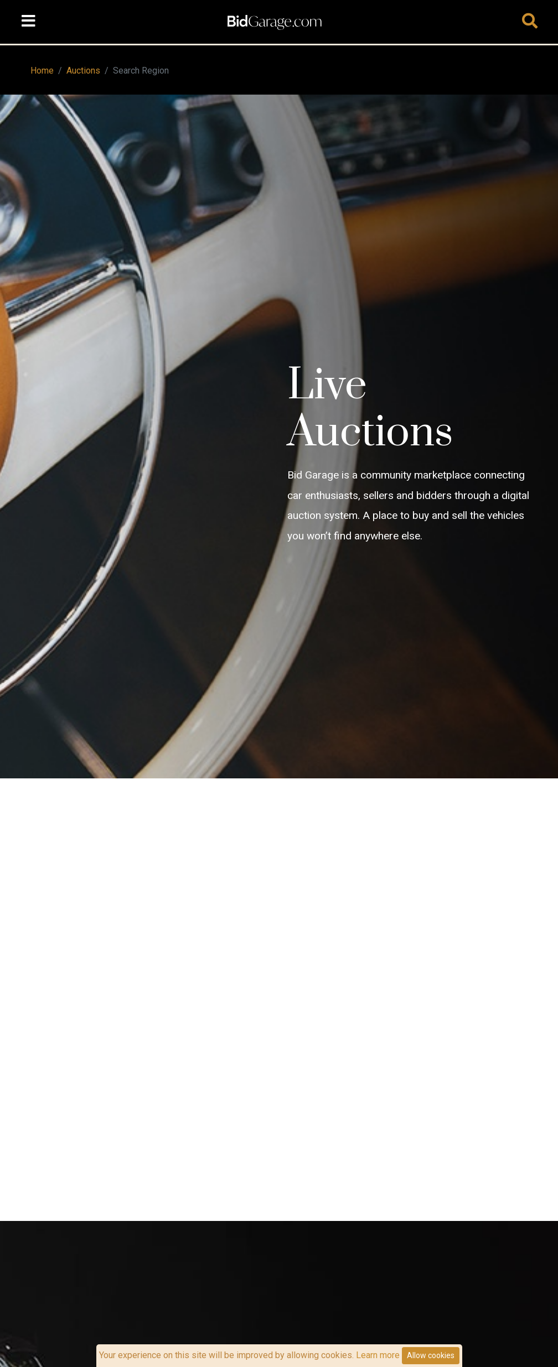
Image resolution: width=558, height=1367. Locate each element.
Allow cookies (430, 1355)
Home (42, 70)
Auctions (83, 70)
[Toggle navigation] (28, 21)
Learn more (378, 1355)
